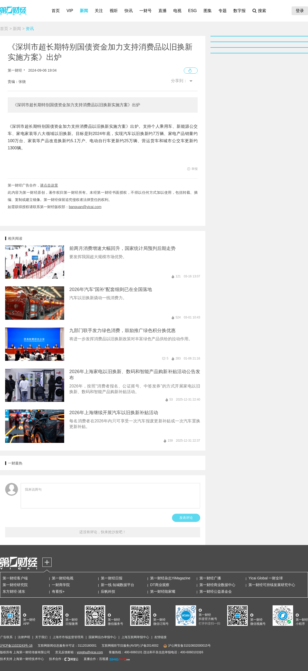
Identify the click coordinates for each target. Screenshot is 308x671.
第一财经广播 (210, 578)
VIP (69, 10)
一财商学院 (61, 585)
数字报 (239, 10)
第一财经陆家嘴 (162, 591)
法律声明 (24, 637)
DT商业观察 (159, 585)
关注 (99, 10)
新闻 (84, 10)
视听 (114, 10)
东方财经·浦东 (14, 591)
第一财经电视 (62, 578)
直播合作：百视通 (96, 659)
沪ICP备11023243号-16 (16, 645)
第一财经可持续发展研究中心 (271, 585)
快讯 (128, 10)
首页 (56, 10)
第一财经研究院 (15, 585)
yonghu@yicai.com (90, 652)
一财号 (145, 10)
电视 (177, 10)
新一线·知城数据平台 (117, 585)
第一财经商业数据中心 (217, 585)
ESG (192, 10)
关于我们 (41, 637)
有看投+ (58, 591)
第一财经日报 (111, 578)
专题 (222, 10)
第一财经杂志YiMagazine (170, 578)
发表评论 (186, 518)
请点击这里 (49, 185)
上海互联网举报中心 (135, 637)
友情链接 (160, 637)
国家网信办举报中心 (102, 637)
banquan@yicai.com (85, 207)
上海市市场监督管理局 (68, 637)
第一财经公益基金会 (215, 591)
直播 (162, 10)
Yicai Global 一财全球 (265, 578)
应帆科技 (108, 591)
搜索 (262, 10)
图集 (208, 10)
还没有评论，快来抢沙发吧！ (102, 532)
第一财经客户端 (15, 578)
